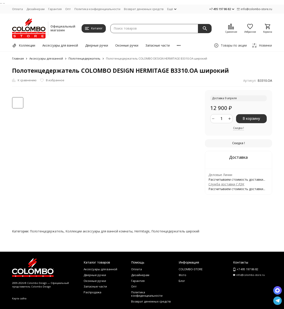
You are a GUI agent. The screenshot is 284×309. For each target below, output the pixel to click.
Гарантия (55, 9)
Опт (68, 9)
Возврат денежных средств (144, 9)
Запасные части (157, 45)
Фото (182, 275)
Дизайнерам (35, 9)
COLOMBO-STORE (191, 269)
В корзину (251, 118)
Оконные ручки (126, 45)
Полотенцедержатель (84, 58)
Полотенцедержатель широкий (175, 231)
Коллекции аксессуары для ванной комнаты (98, 231)
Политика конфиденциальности (97, 9)
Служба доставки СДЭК (226, 184)
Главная (18, 58)
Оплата (17, 9)
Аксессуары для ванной (60, 45)
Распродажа (92, 292)
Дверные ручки (96, 45)
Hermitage (142, 231)
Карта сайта (19, 298)
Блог (182, 281)
